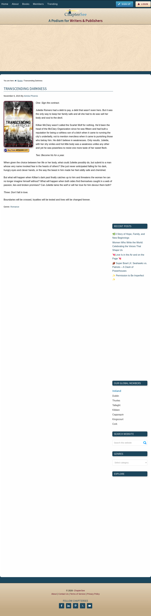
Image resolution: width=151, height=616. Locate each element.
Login (144, 4)
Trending (52, 4)
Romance (15, 207)
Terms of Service (77, 594)
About (15, 4)
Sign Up (126, 4)
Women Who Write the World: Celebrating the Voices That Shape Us (127, 246)
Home (4, 4)
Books (25, 4)
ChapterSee (79, 590)
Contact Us (63, 594)
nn (129, 463)
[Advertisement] (75, 47)
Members (38, 4)
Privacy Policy (93, 594)
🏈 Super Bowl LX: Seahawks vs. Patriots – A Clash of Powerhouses (129, 267)
